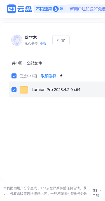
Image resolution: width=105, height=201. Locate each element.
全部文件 (34, 63)
